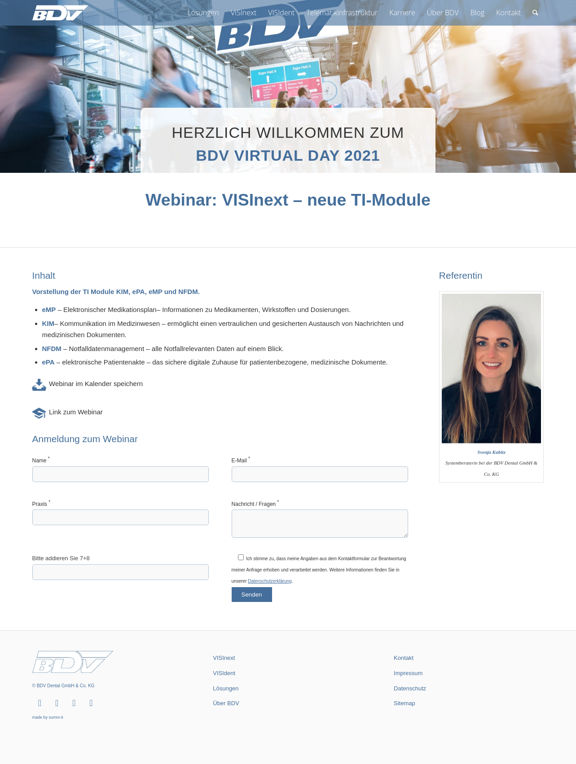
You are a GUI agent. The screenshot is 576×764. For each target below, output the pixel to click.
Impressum (408, 673)
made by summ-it (47, 717)
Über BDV (226, 703)
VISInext (224, 657)
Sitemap (404, 703)
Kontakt (403, 657)
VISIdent (224, 673)
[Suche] (535, 13)
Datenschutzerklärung (269, 586)
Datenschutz (410, 688)
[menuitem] (202, 13)
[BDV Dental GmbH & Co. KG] (60, 13)
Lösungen (225, 688)
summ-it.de (404, 731)
